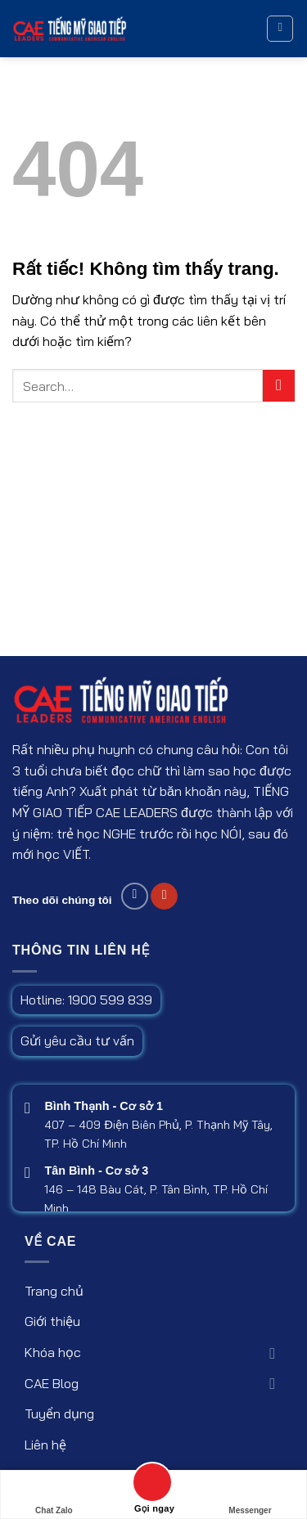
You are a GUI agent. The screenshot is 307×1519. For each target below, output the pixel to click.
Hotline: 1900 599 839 (86, 999)
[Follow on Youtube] (164, 896)
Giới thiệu (52, 1321)
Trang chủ (54, 1291)
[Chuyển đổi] (272, 1353)
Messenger (249, 1495)
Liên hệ (45, 1444)
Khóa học (53, 1352)
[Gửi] (279, 386)
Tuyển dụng (59, 1413)
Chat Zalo (54, 1495)
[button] (280, 29)
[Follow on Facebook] (134, 896)
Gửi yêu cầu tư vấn (77, 1040)
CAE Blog (52, 1383)
